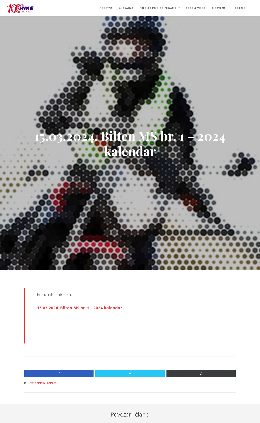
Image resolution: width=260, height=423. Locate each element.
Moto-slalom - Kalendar (43, 383)
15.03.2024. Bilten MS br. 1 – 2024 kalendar (79, 307)
